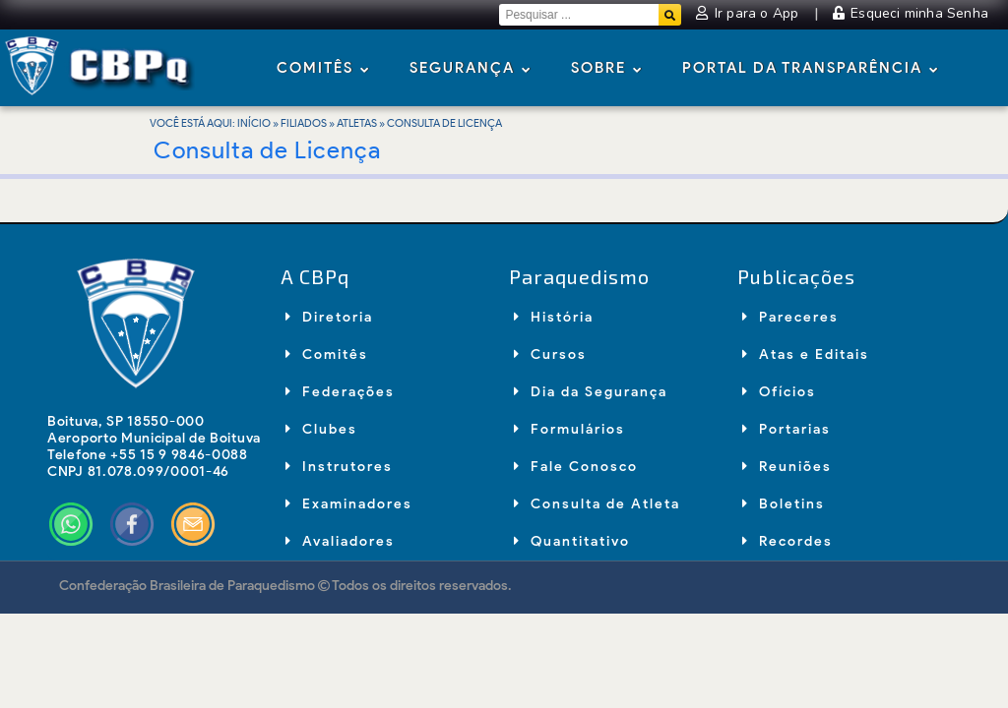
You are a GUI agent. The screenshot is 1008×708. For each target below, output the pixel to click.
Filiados (304, 123)
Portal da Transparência (810, 69)
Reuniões (787, 466)
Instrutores (339, 466)
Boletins (783, 504)
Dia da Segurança (590, 392)
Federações (340, 392)
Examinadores (348, 504)
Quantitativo (572, 541)
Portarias (786, 429)
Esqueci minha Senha (910, 13)
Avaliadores (340, 541)
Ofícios (779, 392)
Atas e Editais (805, 354)
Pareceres (790, 317)
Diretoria (329, 317)
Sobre (607, 69)
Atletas (357, 123)
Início (254, 123)
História (554, 317)
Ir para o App (749, 13)
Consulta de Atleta (597, 504)
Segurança (471, 69)
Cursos (550, 354)
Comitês (323, 69)
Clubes (321, 429)
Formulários (569, 429)
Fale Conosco (576, 466)
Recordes (787, 541)
